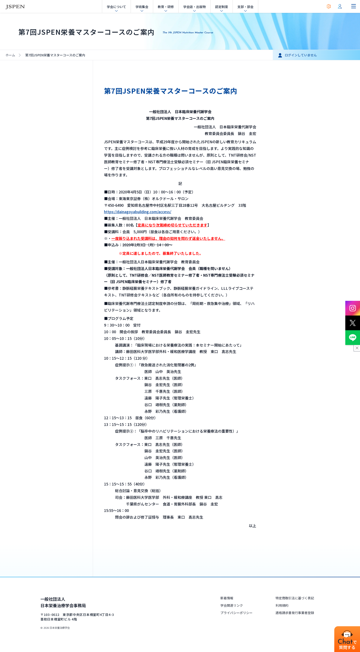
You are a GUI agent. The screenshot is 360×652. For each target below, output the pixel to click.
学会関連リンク (231, 605)
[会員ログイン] (339, 6)
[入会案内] (328, 6)
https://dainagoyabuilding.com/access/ (137, 211)
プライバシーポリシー (236, 612)
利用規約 (282, 605)
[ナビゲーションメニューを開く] (353, 6)
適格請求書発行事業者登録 (295, 612)
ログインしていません (301, 55)
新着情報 (226, 598)
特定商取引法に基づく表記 (295, 598)
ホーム (10, 55)
